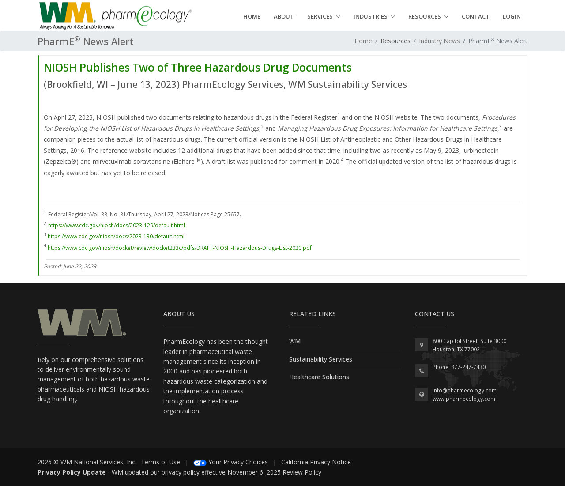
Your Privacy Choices (238, 462)
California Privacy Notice (316, 462)
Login (512, 16)
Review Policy (301, 472)
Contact (476, 16)
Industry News (439, 41)
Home (251, 16)
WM (295, 341)
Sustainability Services (320, 359)
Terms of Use (160, 462)
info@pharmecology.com (465, 390)
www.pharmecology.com (464, 399)
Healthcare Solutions (319, 377)
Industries (371, 16)
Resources (424, 16)
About (284, 16)
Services (320, 16)
